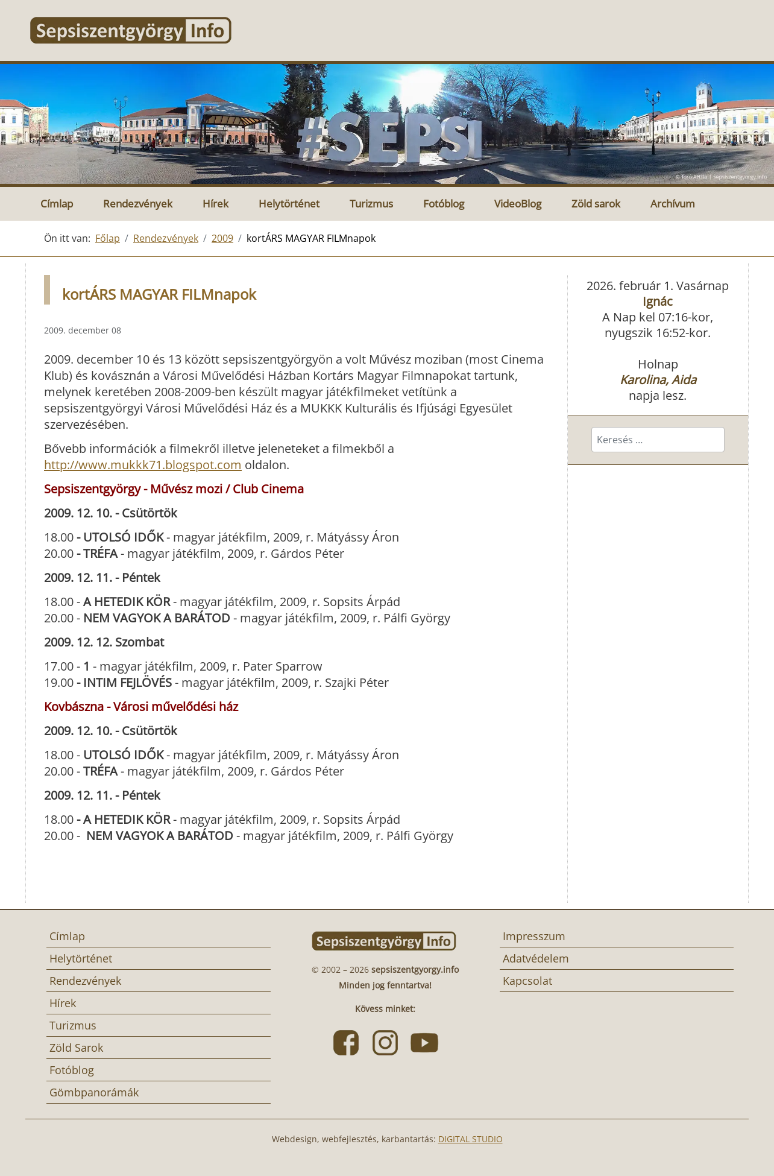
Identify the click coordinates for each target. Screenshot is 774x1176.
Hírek (215, 203)
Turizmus (371, 203)
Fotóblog (443, 203)
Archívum (672, 203)
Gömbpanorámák (94, 1092)
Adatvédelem (536, 958)
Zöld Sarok (76, 1047)
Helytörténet (289, 203)
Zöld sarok (595, 203)
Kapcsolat (527, 980)
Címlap (56, 203)
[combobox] (658, 439)
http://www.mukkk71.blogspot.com (143, 465)
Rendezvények (137, 203)
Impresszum (534, 936)
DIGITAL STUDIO (470, 1139)
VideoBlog (517, 203)
